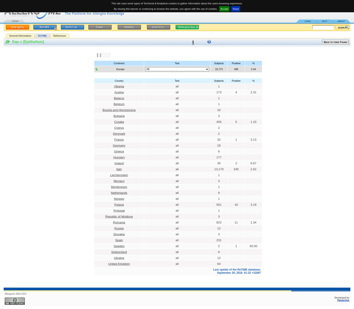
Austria (119, 92)
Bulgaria (119, 116)
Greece (119, 151)
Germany (119, 145)
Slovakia (119, 234)
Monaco (119, 181)
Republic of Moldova (119, 216)
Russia (119, 228)
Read (236, 9)
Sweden (119, 246)
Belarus (119, 98)
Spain (119, 240)
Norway (119, 198)
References (59, 36)
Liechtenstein (119, 175)
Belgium (119, 104)
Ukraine (119, 258)
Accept (224, 9)
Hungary (119, 157)
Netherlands (119, 193)
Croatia (119, 122)
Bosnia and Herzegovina (118, 110)
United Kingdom (119, 264)
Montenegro (119, 187)
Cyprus (119, 127)
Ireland (119, 163)
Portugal (119, 210)
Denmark (119, 133)
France (119, 139)
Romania (119, 222)
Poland (119, 204)
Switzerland (119, 252)
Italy (119, 169)
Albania (119, 86)
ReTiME (42, 36)
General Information (20, 36)
